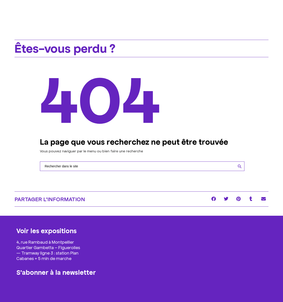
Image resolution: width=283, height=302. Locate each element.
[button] (213, 199)
